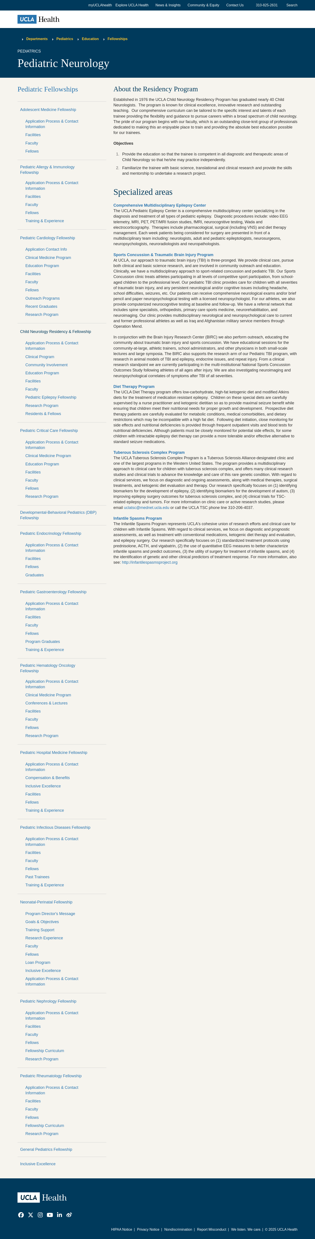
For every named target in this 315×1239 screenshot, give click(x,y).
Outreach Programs (42, 298)
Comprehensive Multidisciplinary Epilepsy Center (159, 205)
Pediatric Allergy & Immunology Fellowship (47, 170)
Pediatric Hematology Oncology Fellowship (47, 668)
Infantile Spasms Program (137, 518)
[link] (21, 1214)
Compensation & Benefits (47, 778)
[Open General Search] (291, 5)
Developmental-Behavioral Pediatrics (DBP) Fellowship (58, 515)
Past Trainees (37, 877)
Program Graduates (42, 641)
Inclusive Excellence (43, 786)
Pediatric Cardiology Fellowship (47, 238)
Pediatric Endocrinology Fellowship (50, 533)
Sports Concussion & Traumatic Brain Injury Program (163, 255)
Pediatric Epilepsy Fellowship (50, 397)
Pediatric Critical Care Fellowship (49, 430)
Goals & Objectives (42, 922)
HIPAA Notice (121, 1229)
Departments (37, 39)
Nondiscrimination (178, 1229)
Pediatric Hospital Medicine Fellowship (53, 752)
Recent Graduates (41, 306)
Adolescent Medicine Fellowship (48, 109)
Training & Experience (44, 221)
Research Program (41, 314)
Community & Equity (203, 5)
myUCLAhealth (100, 5)
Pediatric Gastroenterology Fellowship (53, 592)
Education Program (42, 266)
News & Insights (168, 5)
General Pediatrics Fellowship (46, 1149)
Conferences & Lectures (46, 703)
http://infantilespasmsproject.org (149, 562)
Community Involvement (46, 365)
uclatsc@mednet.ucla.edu (146, 507)
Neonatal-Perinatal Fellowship (46, 902)
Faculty (31, 143)
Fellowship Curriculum (44, 1051)
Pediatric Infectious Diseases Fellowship (55, 827)
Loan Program (37, 962)
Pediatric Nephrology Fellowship (48, 1001)
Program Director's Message (50, 914)
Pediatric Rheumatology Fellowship (51, 1076)
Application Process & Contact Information (51, 124)
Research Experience (44, 938)
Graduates (34, 575)
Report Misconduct (211, 1229)
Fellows (32, 151)
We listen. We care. (246, 1229)
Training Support (39, 930)
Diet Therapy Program (133, 386)
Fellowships (118, 39)
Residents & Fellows (43, 414)
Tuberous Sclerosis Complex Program (149, 452)
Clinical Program (39, 357)
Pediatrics (64, 39)
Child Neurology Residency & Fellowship (55, 331)
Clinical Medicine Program (48, 257)
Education (90, 39)
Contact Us (235, 5)
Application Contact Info (46, 249)
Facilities (33, 135)
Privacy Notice (148, 1229)
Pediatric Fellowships (48, 89)
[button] (132, 5)
